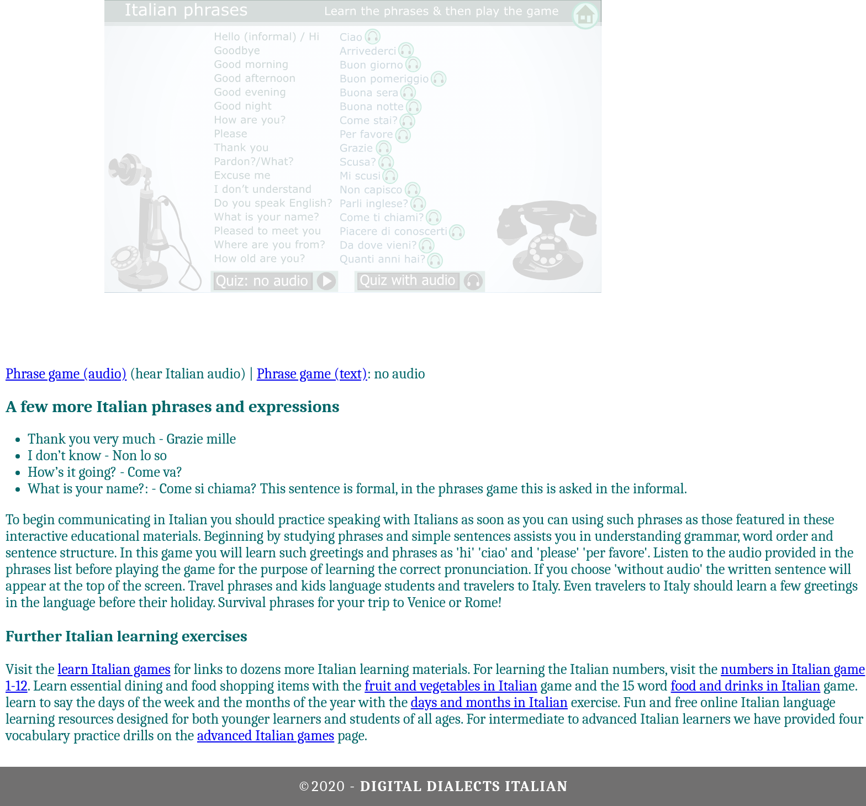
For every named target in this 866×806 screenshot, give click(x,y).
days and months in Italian (489, 702)
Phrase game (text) (312, 374)
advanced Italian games (265, 736)
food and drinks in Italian (746, 686)
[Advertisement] (818, 165)
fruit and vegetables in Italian (451, 686)
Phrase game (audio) (66, 374)
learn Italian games (113, 669)
